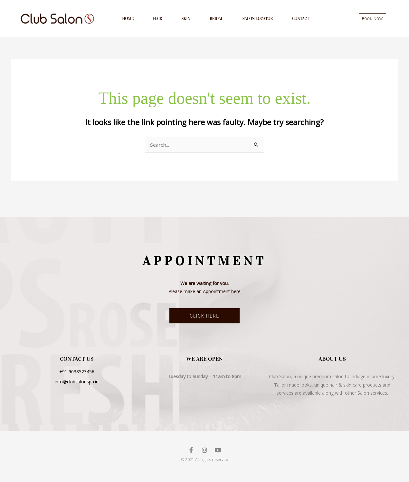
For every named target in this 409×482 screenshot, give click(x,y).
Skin (185, 19)
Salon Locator (258, 19)
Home (128, 19)
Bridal (216, 19)
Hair (157, 19)
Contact (300, 19)
